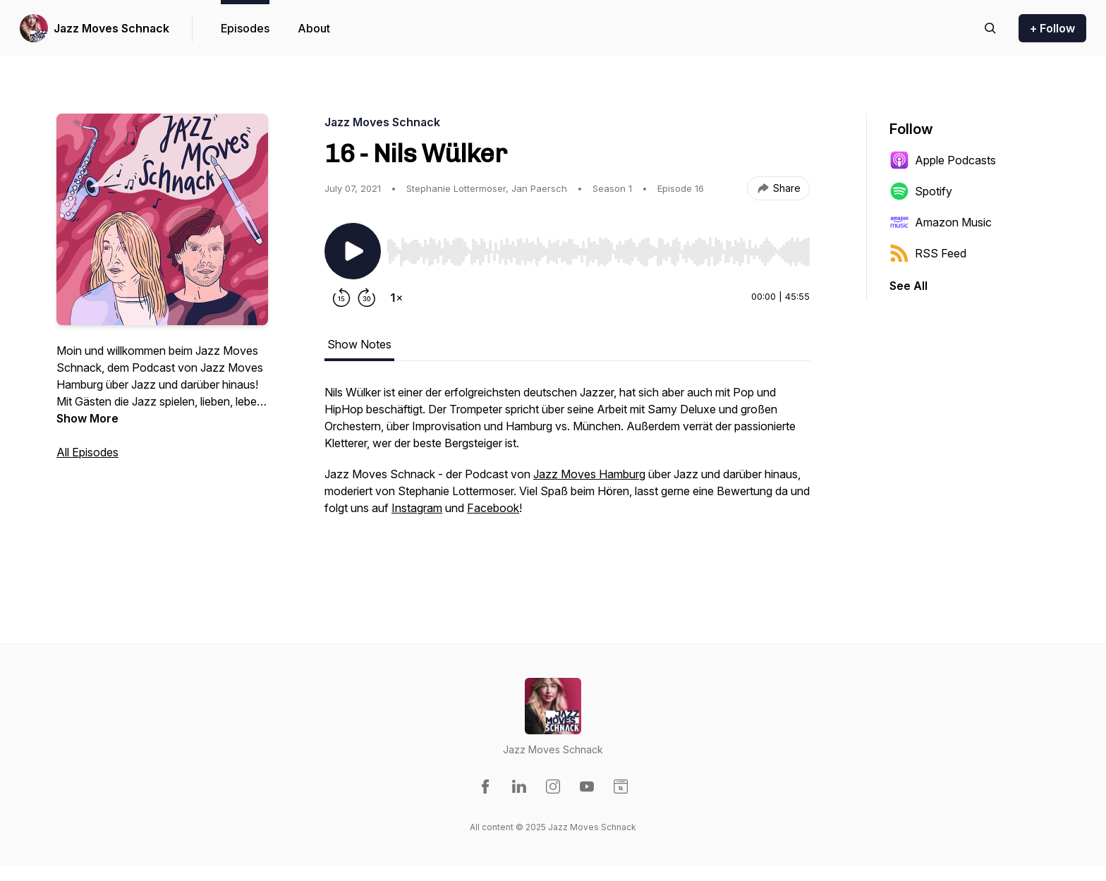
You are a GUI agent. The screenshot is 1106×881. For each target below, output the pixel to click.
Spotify (920, 191)
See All (908, 286)
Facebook (493, 508)
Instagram (416, 508)
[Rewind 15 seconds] (341, 298)
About (314, 28)
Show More (87, 418)
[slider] (598, 252)
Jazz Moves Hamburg (589, 474)
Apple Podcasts (942, 160)
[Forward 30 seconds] (367, 298)
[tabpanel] (567, 474)
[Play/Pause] (352, 251)
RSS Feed (927, 253)
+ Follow (1052, 28)
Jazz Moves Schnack (111, 28)
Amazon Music (940, 222)
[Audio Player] (598, 247)
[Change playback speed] (396, 298)
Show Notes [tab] (359, 344)
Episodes (245, 28)
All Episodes (87, 452)
